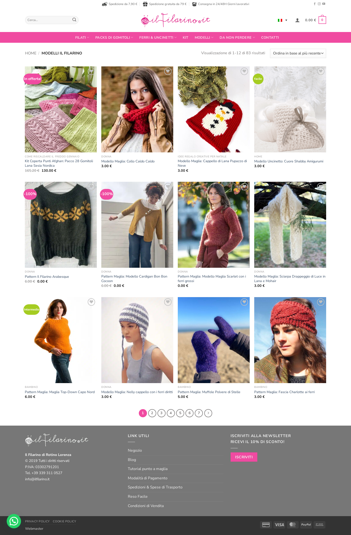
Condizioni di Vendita (146, 505)
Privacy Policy (37, 521)
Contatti (270, 37)
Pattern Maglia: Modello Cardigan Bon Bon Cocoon (134, 278)
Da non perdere (237, 37)
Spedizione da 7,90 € (119, 4)
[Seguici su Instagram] (319, 4)
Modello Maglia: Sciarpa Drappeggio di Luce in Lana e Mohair (289, 278)
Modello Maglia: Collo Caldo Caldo (128, 161)
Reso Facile (138, 496)
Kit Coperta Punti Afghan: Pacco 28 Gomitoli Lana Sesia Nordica (59, 163)
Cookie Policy (64, 521)
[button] (297, 20)
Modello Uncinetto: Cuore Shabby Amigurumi (288, 161)
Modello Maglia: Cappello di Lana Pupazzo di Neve (212, 163)
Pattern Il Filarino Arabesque (47, 276)
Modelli (204, 37)
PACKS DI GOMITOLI (114, 37)
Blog (132, 459)
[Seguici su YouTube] (323, 4)
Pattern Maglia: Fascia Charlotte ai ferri (284, 392)
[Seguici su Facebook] (314, 4)
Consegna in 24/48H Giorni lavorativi (220, 4)
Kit (186, 37)
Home (30, 53)
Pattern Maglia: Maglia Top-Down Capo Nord (60, 392)
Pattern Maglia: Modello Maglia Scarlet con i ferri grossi (212, 278)
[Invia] (74, 20)
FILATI (82, 37)
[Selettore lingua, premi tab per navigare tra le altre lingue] (282, 20)
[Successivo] (208, 413)
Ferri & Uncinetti (157, 37)
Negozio (135, 450)
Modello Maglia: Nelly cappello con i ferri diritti (137, 392)
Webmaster (34, 528)
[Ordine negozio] (298, 53)
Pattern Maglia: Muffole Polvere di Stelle (209, 392)
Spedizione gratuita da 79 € (165, 4)
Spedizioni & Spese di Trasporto (155, 487)
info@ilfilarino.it (37, 479)
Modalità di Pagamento (147, 478)
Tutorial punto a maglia (147, 468)
